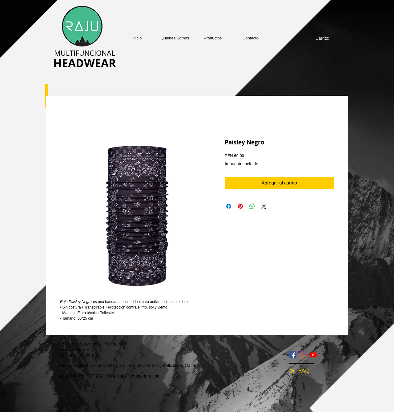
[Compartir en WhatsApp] (252, 206)
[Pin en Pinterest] (240, 206)
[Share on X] (263, 206)
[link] (326, 38)
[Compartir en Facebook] (228, 206)
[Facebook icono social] (292, 354)
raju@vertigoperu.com (139, 376)
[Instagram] (303, 354)
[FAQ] (308, 370)
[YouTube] (313, 354)
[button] (213, 38)
